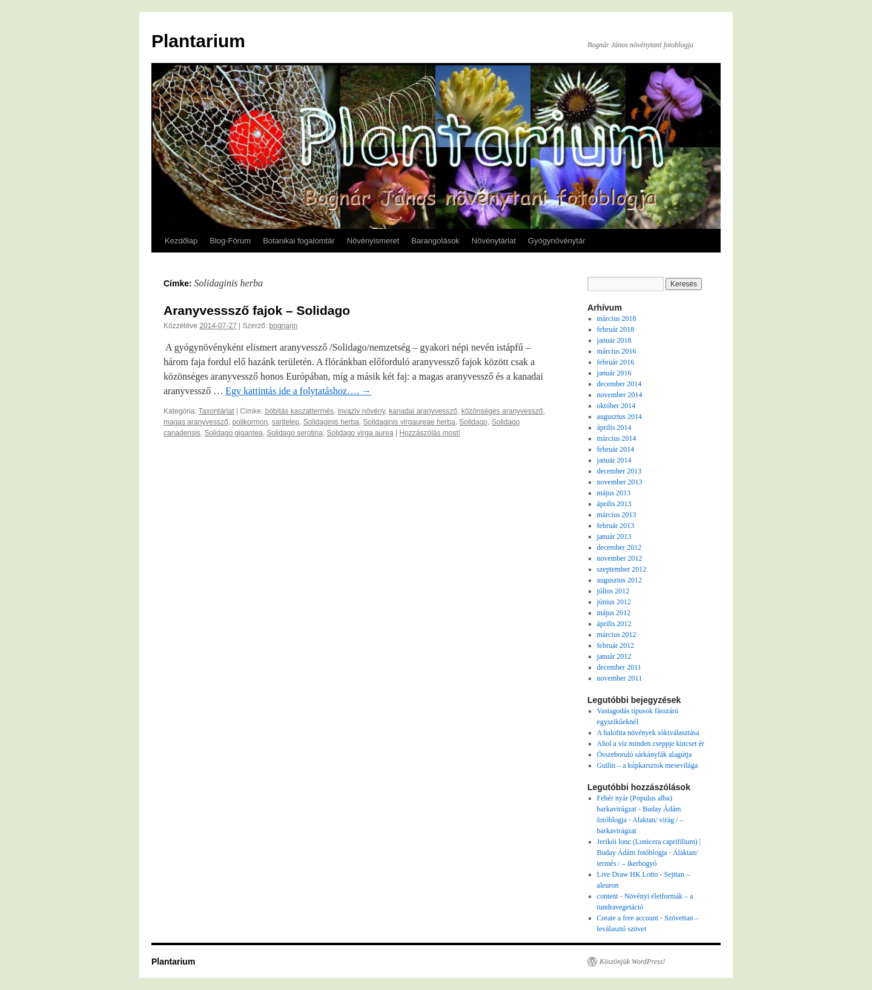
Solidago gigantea (233, 433)
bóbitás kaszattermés (299, 411)
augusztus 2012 (619, 580)
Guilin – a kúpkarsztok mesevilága (647, 765)
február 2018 (616, 329)
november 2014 (619, 395)
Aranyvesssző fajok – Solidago (257, 310)
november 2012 (619, 558)
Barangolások (435, 240)
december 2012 (619, 547)
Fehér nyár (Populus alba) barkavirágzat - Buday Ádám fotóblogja (639, 809)
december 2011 (619, 667)
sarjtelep (285, 422)
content (607, 896)
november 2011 (619, 678)
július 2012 (613, 591)
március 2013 (616, 514)
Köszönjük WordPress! (632, 961)
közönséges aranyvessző (502, 411)
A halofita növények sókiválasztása (648, 732)
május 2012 (614, 613)
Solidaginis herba (331, 422)
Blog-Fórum (230, 240)
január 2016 (614, 373)
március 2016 (616, 351)
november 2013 (619, 482)
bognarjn (283, 326)
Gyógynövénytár (557, 240)
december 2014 (619, 384)
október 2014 (616, 405)
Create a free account (628, 918)
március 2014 (616, 438)
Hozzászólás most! (429, 433)
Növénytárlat (494, 240)
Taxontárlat (216, 411)
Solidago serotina (294, 433)
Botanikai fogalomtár (299, 240)
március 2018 (616, 318)
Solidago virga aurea (360, 433)
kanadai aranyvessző (423, 411)
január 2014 (614, 460)
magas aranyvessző (196, 422)
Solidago (473, 422)
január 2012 (614, 656)
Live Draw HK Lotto (627, 874)
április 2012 (614, 623)
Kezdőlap (181, 240)
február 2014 (616, 449)
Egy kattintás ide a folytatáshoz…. (298, 391)
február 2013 (616, 525)
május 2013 (614, 493)
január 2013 (614, 536)
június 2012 (614, 602)
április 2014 (614, 427)
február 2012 (616, 645)
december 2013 (619, 471)
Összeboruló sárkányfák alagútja (644, 754)
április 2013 (614, 504)
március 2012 (616, 634)
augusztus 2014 (619, 416)
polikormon (250, 422)
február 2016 (616, 362)
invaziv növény (361, 411)
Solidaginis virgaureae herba (409, 422)
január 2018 (614, 340)
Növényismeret (373, 240)
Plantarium (198, 41)
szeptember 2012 (622, 569)
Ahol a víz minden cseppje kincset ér (650, 743)
